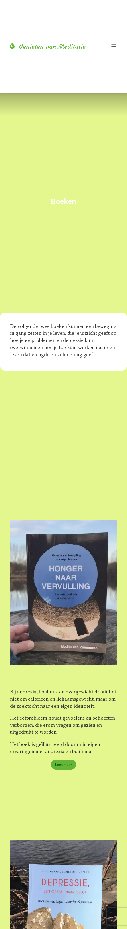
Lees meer (63, 764)
